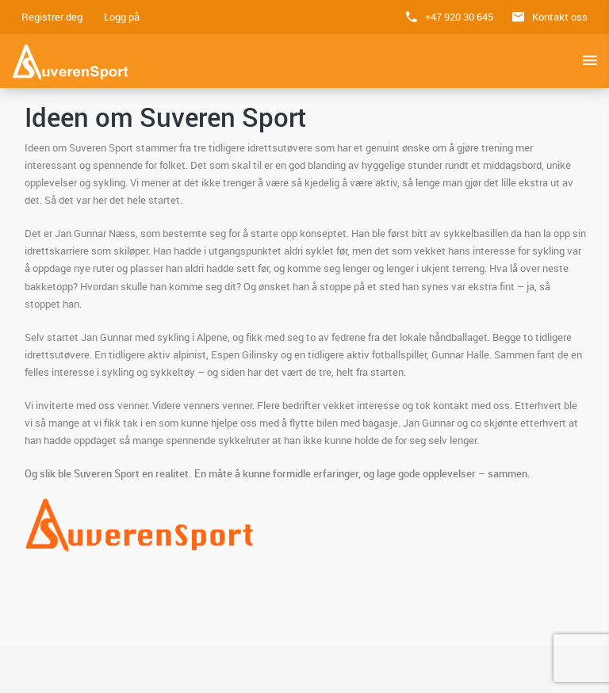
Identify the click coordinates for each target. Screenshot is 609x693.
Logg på (122, 17)
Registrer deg (51, 17)
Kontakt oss (560, 17)
